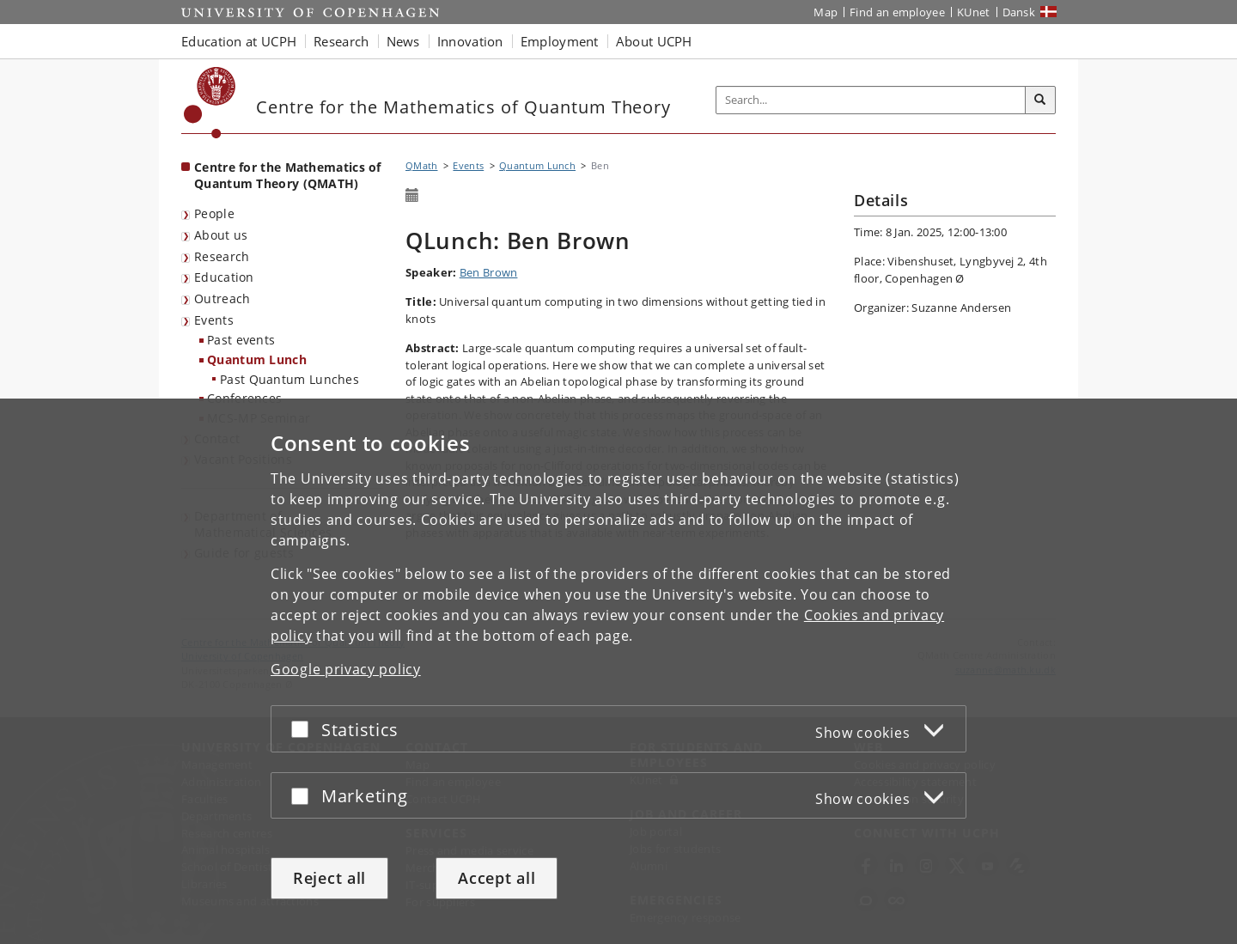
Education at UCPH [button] (238, 41)
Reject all (329, 878)
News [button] (403, 41)
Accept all (496, 878)
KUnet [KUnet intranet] (973, 12)
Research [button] (341, 41)
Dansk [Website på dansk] (1019, 12)
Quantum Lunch (257, 359)
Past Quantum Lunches (289, 379)
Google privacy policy (346, 669)
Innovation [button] (470, 41)
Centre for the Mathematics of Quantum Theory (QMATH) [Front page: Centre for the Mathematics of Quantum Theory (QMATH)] (287, 175)
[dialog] (618, 671)
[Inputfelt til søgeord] (871, 100)
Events (214, 320)
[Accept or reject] (304, 729)
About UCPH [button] (654, 41)
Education (224, 277)
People (214, 213)
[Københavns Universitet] (210, 102)
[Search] (1040, 100)
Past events (241, 340)
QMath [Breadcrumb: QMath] (421, 165)
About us (220, 235)
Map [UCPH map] (825, 12)
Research (221, 256)
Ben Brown (489, 272)
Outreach (222, 298)
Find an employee (897, 12)
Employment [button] (560, 41)
